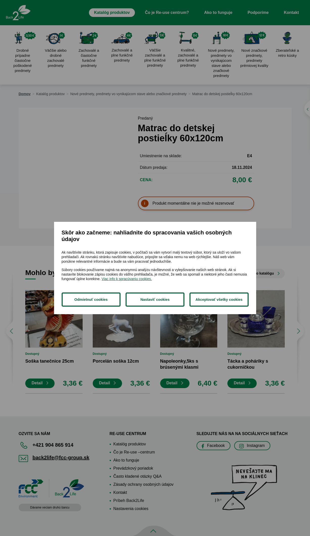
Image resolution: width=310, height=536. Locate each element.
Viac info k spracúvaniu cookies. (127, 279)
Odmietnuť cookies (91, 300)
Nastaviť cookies (155, 300)
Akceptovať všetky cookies (219, 300)
